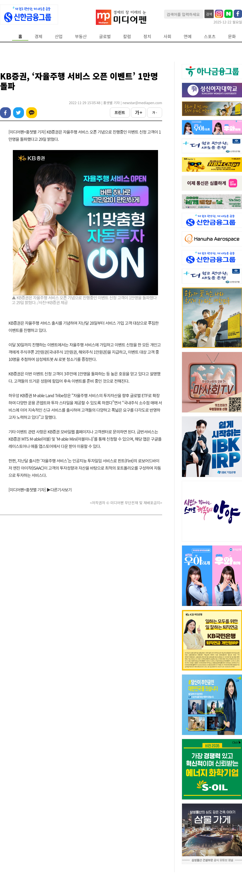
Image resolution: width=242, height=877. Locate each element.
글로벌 (105, 36)
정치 (147, 36)
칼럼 (127, 36)
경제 (38, 36)
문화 (232, 36)
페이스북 (5, 112)
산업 (58, 36)
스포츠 (210, 36)
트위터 (18, 112)
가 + (138, 112)
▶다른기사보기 (59, 490)
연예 (187, 36)
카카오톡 (31, 112)
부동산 (81, 36)
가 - (154, 112)
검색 (209, 14)
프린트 (119, 112)
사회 (167, 36)
